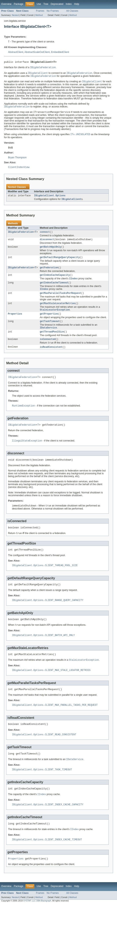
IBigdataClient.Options (49, 198)
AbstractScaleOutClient (37, 52)
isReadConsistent (51, 356)
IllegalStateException (27, 452)
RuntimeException (23, 416)
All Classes (72, 10)
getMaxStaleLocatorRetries (57, 310)
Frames (40, 10)
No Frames (53, 10)
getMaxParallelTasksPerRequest (60, 300)
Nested (15, 15)
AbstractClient (15, 52)
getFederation (49, 273)
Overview (6, 4)
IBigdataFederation (21, 235)
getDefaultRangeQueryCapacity (60, 262)
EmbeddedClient (60, 52)
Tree (45, 4)
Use (39, 4)
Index (69, 4)
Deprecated (57, 4)
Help (76, 4)
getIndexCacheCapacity (55, 280)
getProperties (49, 321)
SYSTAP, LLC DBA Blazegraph (37, 924)
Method (39, 15)
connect (45, 235)
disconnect (47, 243)
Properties (15, 321)
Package (18, 4)
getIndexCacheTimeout (54, 289)
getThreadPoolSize (52, 340)
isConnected (47, 348)
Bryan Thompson (17, 159)
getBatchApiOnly (50, 251)
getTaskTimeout (50, 329)
